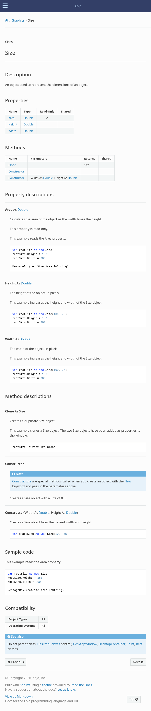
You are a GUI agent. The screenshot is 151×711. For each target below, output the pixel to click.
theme (47, 685)
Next (138, 662)
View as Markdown (19, 696)
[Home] (6, 20)
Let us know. (66, 689)
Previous (16, 662)
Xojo (78, 6)
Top (133, 699)
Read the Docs (81, 685)
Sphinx (25, 685)
